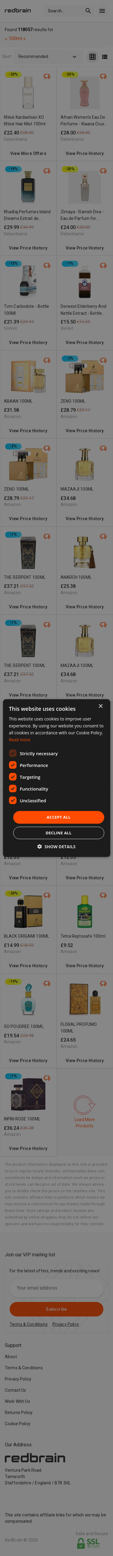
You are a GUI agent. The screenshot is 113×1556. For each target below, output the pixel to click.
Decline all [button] (58, 833)
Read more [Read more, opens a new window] (19, 740)
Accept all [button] (59, 817)
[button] (56, 846)
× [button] (100, 706)
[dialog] (56, 778)
